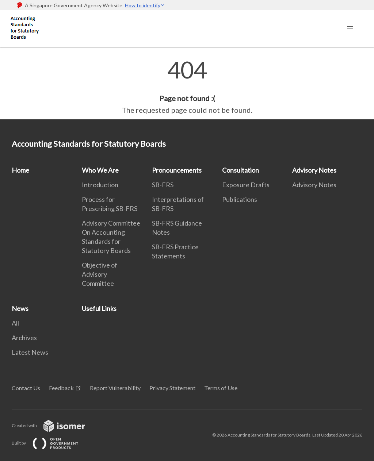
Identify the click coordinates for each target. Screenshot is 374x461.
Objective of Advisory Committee (99, 274)
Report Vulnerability (115, 387)
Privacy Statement (172, 387)
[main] (187, 87)
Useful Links (99, 308)
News (20, 308)
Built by (51, 443)
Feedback (61, 387)
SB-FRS (162, 185)
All (15, 323)
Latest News (30, 352)
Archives (24, 338)
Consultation (240, 170)
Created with (54, 425)
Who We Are (100, 170)
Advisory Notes (314, 170)
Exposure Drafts (246, 185)
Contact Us (26, 387)
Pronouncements (177, 170)
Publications (239, 199)
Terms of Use (220, 387)
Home (20, 170)
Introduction (100, 185)
